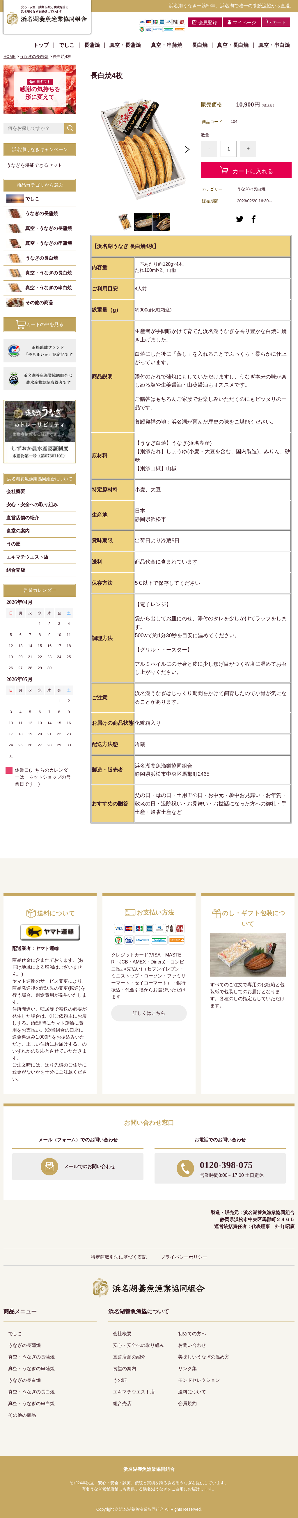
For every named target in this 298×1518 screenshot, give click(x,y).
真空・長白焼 (233, 45)
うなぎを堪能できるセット (34, 165)
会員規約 (187, 1403)
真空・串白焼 (274, 45)
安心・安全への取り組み (32, 504)
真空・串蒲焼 (166, 45)
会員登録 (206, 22)
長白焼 (199, 45)
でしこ (66, 45)
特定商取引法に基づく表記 (119, 1257)
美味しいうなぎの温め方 (203, 1356)
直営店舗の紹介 (22, 518)
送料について (192, 1391)
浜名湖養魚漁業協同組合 (149, 1469)
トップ (41, 45)
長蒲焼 (92, 45)
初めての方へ (192, 1333)
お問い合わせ (192, 1345)
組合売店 (15, 570)
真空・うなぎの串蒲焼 (48, 243)
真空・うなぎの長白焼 (48, 273)
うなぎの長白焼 (34, 56)
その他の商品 (39, 303)
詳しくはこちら (149, 1013)
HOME (9, 56)
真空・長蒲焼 (125, 45)
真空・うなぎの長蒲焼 (48, 228)
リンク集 (187, 1368)
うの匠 (13, 544)
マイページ (242, 22)
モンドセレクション (199, 1380)
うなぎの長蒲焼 (41, 214)
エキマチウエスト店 (27, 557)
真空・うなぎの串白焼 (48, 288)
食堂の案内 (18, 531)
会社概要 (15, 491)
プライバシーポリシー (184, 1257)
